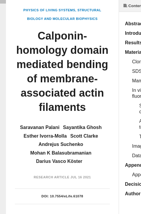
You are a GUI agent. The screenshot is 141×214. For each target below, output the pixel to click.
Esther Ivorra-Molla (45, 136)
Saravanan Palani (39, 127)
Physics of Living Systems (49, 10)
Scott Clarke (84, 136)
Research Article (51, 177)
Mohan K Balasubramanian (60, 152)
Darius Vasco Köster (59, 161)
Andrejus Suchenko (60, 144)
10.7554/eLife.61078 (66, 196)
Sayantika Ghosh (82, 127)
